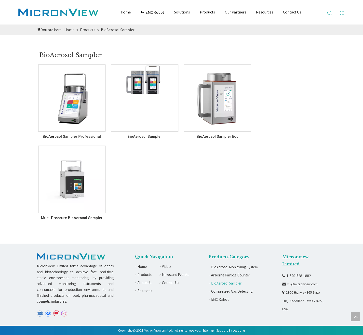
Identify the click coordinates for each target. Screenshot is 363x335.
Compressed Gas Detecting (232, 291)
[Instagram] (64, 313)
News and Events (175, 274)
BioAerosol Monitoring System (234, 267)
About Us (144, 282)
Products (207, 12)
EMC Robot (152, 12)
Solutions (182, 12)
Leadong (239, 330)
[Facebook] (48, 313)
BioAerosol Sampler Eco (218, 136)
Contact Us (292, 12)
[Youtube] (56, 313)
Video (166, 266)
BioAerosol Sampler (144, 136)
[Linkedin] (40, 313)
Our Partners (235, 12)
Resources (264, 12)
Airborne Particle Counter (230, 275)
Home (126, 12)
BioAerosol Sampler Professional (72, 136)
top (355, 316)
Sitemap (208, 330)
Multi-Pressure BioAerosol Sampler (72, 218)
